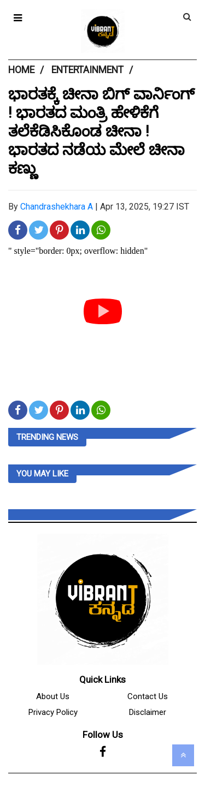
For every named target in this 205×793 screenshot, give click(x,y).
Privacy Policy (53, 712)
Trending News (47, 437)
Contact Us (147, 696)
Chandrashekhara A (56, 206)
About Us (52, 696)
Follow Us (103, 734)
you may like (42, 474)
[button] (18, 17)
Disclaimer (147, 712)
